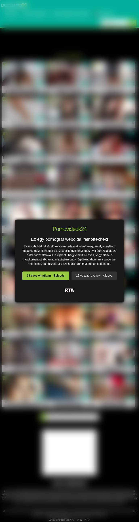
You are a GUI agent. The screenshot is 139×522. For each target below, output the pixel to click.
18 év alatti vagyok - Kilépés (94, 275)
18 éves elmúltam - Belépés (45, 275)
